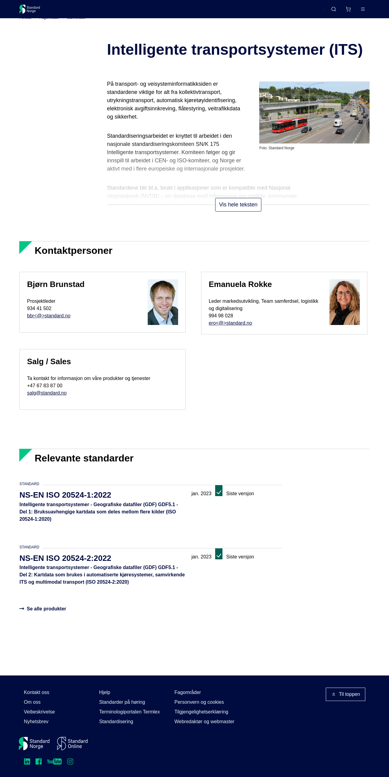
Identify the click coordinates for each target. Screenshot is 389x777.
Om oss (32, 702)
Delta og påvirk (109, 11)
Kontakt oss (36, 692)
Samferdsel (76, 27)
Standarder (71, 11)
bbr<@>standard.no (49, 324)
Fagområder (49, 27)
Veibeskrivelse (39, 711)
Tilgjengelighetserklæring (201, 711)
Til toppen (345, 694)
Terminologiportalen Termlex (129, 711)
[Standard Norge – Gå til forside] (34, 11)
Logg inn (355, 11)
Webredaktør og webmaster (204, 721)
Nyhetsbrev (36, 721)
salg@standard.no (47, 402)
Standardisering (116, 721)
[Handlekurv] (330, 11)
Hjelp (104, 692)
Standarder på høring (122, 702)
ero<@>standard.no (230, 332)
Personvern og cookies (199, 702)
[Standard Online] (72, 743)
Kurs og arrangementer (160, 11)
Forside (25, 27)
